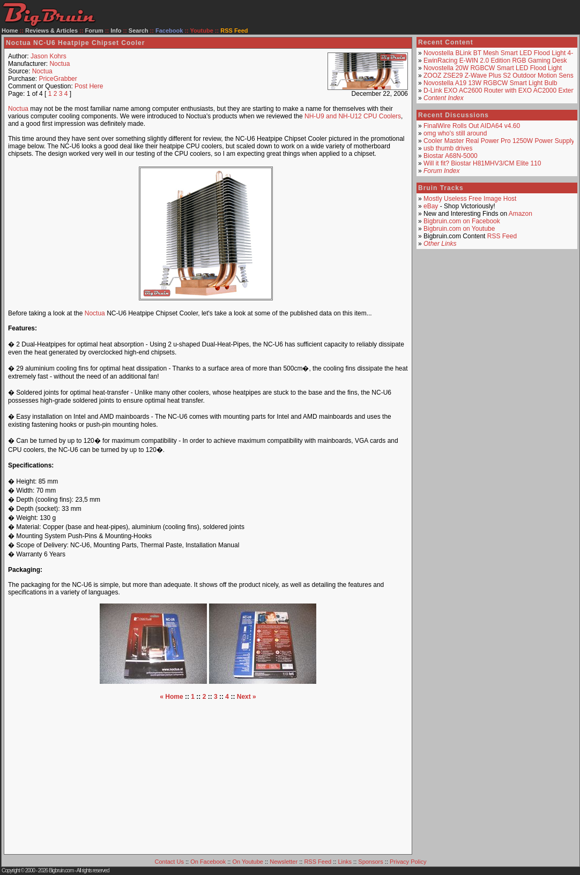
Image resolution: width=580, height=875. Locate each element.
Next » (246, 696)
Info (115, 30)
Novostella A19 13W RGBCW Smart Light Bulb (490, 83)
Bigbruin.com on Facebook (461, 221)
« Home (171, 696)
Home (10, 30)
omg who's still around (455, 133)
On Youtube (247, 861)
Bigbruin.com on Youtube (459, 228)
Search (138, 30)
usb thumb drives (447, 148)
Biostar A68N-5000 (450, 156)
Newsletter (284, 861)
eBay (430, 206)
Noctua (59, 63)
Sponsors (370, 861)
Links (345, 861)
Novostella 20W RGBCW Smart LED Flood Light (492, 68)
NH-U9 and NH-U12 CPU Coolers (352, 116)
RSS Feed (502, 236)
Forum (94, 30)
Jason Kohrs (48, 56)
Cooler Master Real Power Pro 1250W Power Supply (498, 141)
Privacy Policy (408, 861)
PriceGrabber (58, 78)
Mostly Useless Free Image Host (469, 198)
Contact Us (169, 861)
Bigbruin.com (61, 870)
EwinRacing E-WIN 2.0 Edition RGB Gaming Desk (495, 60)
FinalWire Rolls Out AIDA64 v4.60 (471, 126)
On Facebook (208, 861)
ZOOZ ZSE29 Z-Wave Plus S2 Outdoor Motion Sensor (501, 75)
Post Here (89, 86)
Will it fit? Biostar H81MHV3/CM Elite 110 (482, 163)
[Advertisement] (208, 775)
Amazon (520, 213)
